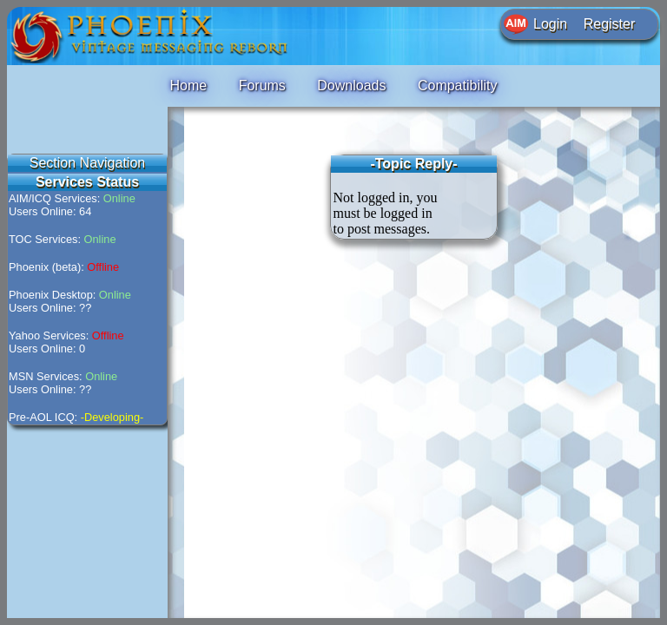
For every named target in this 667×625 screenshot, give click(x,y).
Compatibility (458, 85)
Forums (262, 85)
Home (188, 85)
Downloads (351, 85)
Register (610, 23)
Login (550, 23)
